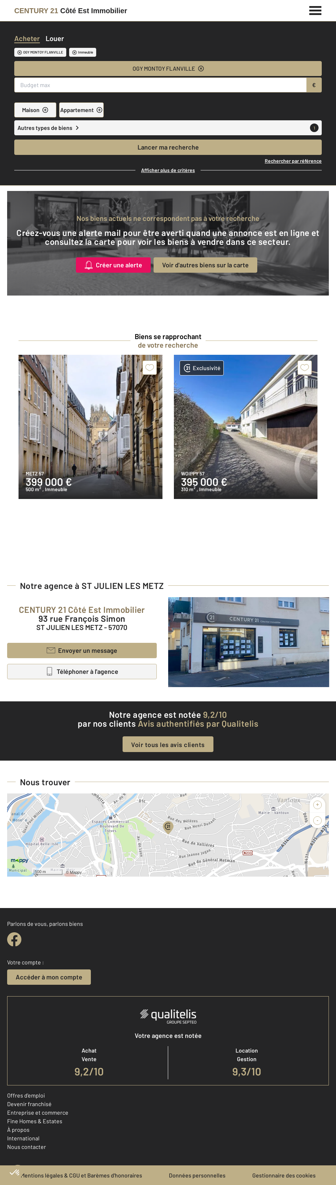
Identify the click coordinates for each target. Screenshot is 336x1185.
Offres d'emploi (26, 1095)
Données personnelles (197, 1175)
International (23, 1138)
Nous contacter (26, 1146)
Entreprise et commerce (37, 1112)
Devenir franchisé (29, 1103)
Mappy (76, 872)
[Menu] (315, 9)
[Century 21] (70, 10)
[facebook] (14, 939)
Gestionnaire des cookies (284, 1175)
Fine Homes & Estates (34, 1121)
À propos (18, 1129)
